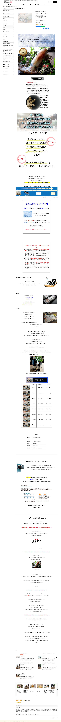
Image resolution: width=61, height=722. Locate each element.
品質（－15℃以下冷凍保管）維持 (38, 255)
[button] (51, 4)
